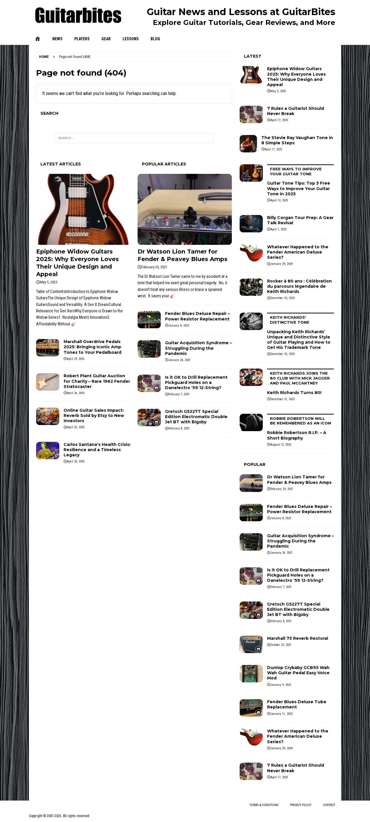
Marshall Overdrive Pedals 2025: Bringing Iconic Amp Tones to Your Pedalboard (92, 347)
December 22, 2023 (282, 354)
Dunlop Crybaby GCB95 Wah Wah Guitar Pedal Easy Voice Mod (298, 673)
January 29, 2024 (281, 264)
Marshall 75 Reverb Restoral (297, 638)
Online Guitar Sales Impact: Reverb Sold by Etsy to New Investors (94, 415)
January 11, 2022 (281, 714)
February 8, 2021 (179, 428)
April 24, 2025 (75, 461)
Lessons (131, 39)
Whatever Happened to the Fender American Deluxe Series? (297, 252)
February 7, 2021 (179, 394)
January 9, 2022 (280, 685)
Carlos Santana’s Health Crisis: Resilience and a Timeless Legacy (97, 450)
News (57, 39)
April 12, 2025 (279, 200)
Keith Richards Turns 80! (300, 382)
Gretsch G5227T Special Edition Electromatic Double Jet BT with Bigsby (196, 416)
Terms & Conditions (263, 805)
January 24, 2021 (179, 360)
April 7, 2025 (278, 229)
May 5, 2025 (48, 282)
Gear (106, 39)
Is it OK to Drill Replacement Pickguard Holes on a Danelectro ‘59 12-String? (196, 382)
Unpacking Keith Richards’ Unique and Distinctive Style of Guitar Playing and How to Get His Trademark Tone (300, 331)
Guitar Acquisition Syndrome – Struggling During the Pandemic (198, 348)
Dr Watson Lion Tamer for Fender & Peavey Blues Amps (299, 479)
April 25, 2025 (75, 427)
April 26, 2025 (75, 393)
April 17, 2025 (279, 120)
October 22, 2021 (280, 645)
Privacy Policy (300, 805)
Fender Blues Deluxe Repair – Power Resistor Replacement (197, 316)
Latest (253, 56)
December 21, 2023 (282, 399)
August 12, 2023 (280, 444)
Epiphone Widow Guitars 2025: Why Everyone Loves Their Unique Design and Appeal (296, 76)
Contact (329, 805)
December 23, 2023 (282, 298)
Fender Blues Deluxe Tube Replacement (296, 704)
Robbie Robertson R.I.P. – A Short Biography (300, 427)
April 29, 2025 (75, 359)
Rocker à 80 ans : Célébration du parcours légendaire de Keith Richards (299, 286)
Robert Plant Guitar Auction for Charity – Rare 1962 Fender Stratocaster (97, 381)
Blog (155, 39)
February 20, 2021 (154, 267)
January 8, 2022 (178, 325)
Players (82, 39)
